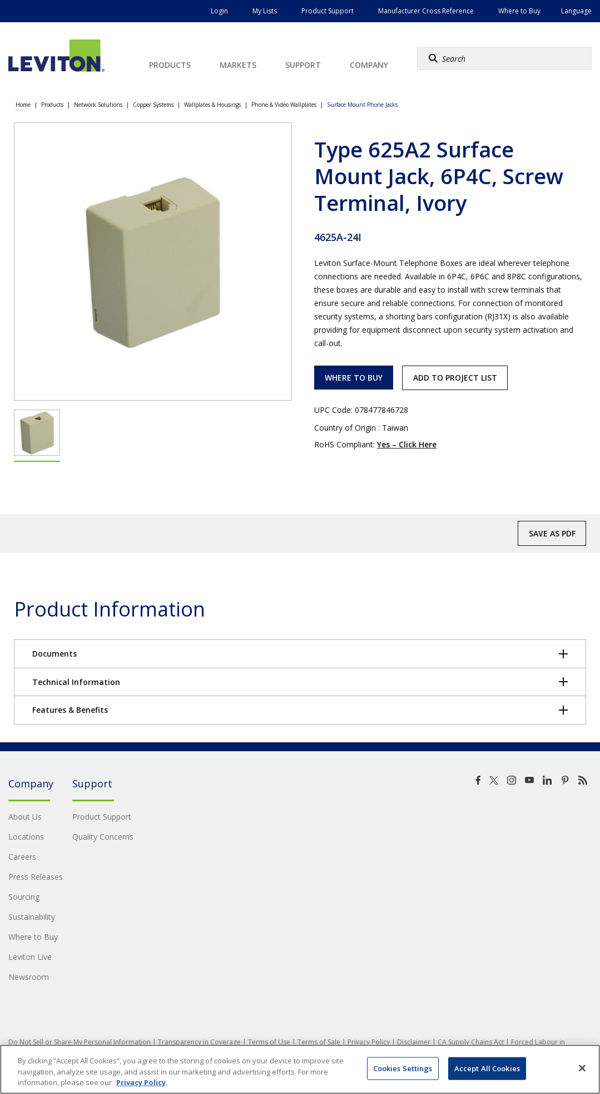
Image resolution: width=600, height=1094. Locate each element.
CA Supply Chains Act (471, 1042)
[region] (300, 1069)
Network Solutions (98, 105)
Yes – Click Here (407, 444)
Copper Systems (153, 105)
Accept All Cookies (487, 1068)
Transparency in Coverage (199, 1042)
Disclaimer (413, 1042)
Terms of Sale (318, 1042)
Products (52, 105)
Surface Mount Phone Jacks (362, 105)
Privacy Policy (369, 1042)
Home (23, 105)
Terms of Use (269, 1042)
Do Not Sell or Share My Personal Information (79, 1042)
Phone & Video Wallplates (283, 105)
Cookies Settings (403, 1068)
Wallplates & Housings (212, 105)
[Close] (582, 1068)
